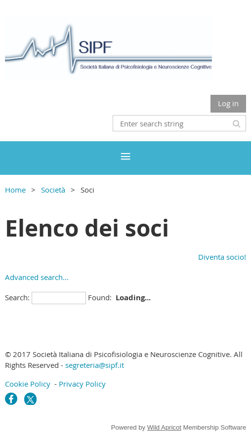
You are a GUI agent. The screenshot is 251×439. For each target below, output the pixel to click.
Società (53, 190)
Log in (228, 103)
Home (15, 190)
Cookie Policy (27, 384)
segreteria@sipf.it (94, 365)
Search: (17, 297)
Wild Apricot (164, 427)
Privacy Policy (82, 384)
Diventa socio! (222, 257)
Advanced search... (37, 277)
